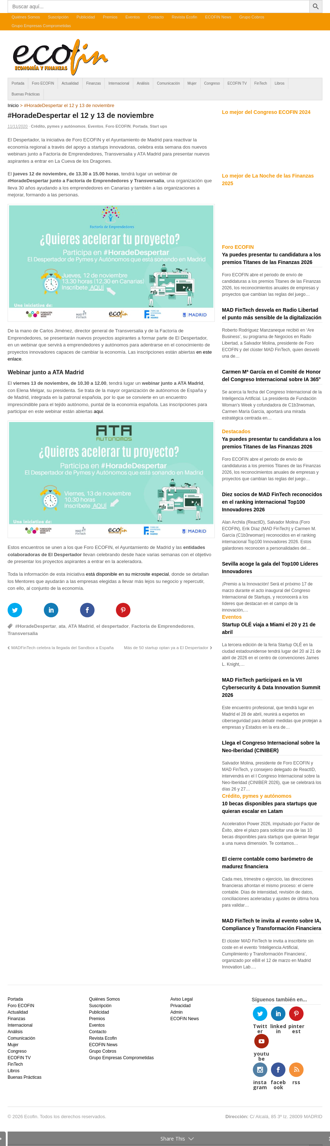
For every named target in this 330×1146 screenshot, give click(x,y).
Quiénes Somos (26, 17)
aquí (98, 411)
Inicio (13, 105)
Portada (18, 83)
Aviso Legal (181, 999)
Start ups (158, 126)
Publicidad (85, 17)
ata (62, 626)
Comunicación (168, 83)
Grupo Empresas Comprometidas (41, 26)
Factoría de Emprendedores (162, 626)
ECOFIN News (218, 17)
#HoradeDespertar (35, 626)
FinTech (260, 83)
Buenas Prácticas (26, 94)
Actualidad (70, 83)
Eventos (132, 17)
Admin (176, 1012)
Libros (279, 83)
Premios (110, 17)
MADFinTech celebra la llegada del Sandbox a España (62, 647)
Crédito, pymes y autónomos (58, 126)
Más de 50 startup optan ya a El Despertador (166, 647)
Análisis (143, 83)
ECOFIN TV (237, 83)
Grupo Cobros (251, 17)
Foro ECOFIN (43, 83)
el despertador (112, 626)
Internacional (118, 83)
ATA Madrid (81, 626)
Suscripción (58, 17)
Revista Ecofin (184, 17)
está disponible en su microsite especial (127, 574)
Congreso (212, 83)
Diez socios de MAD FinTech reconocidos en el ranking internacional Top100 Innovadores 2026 (272, 501)
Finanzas (93, 83)
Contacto (156, 17)
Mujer (192, 83)
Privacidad (180, 1005)
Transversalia (23, 633)
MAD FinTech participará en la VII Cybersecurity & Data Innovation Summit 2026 (271, 687)
